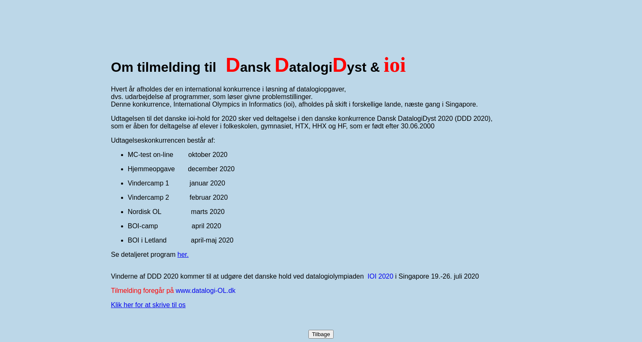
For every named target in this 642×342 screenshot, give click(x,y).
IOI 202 (378, 276)
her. (183, 254)
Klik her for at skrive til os (148, 304)
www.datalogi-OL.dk (205, 290)
